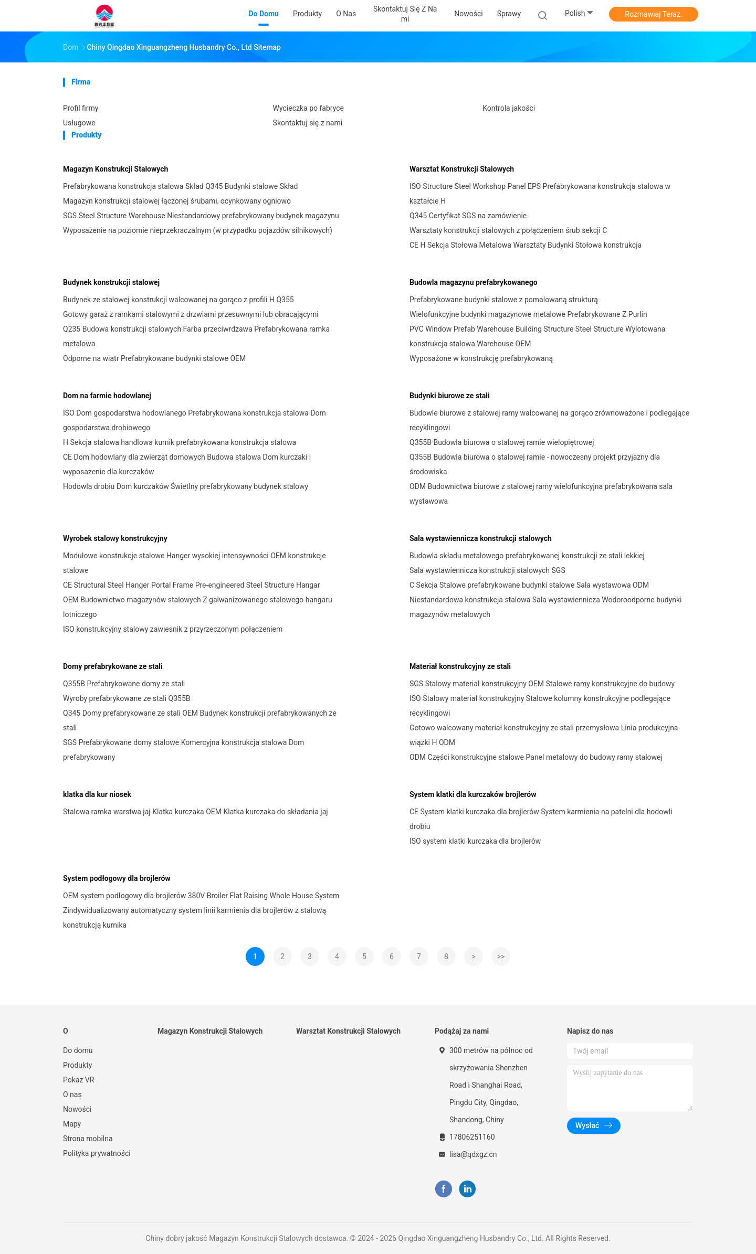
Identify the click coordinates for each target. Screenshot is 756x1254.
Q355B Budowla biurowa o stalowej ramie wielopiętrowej (502, 442)
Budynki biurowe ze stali (450, 395)
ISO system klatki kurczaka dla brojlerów (475, 841)
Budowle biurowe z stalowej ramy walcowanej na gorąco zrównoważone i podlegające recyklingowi (549, 420)
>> (501, 956)
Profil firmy (80, 108)
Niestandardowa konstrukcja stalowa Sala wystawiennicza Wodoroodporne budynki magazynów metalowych (545, 607)
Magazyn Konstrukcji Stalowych (115, 169)
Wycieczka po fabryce (308, 108)
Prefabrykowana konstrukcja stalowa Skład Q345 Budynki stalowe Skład (180, 186)
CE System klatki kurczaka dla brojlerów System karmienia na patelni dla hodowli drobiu (541, 819)
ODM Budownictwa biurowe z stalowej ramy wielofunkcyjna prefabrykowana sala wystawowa (541, 493)
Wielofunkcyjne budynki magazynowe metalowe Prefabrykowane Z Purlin (528, 314)
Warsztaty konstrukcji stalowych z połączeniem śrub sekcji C (508, 230)
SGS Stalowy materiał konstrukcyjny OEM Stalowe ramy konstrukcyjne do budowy (542, 683)
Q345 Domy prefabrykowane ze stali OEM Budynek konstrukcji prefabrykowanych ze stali (200, 720)
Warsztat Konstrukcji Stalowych (462, 169)
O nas (72, 1094)
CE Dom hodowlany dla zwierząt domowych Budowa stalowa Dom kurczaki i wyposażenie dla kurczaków (187, 464)
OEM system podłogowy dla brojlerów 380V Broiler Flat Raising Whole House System (201, 895)
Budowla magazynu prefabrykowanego (474, 282)
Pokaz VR (78, 1080)
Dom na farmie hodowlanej (107, 395)
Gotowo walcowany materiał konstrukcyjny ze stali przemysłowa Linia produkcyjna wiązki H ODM (544, 735)
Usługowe (79, 123)
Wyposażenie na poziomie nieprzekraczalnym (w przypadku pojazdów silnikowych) (197, 230)
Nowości (77, 1109)
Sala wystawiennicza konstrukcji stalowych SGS (487, 570)
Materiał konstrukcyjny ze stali (460, 666)
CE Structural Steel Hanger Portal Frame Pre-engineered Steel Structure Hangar (191, 585)
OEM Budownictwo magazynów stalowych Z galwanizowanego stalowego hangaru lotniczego (197, 607)
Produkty (77, 1065)
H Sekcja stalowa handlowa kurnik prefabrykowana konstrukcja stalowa (179, 442)
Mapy (72, 1124)
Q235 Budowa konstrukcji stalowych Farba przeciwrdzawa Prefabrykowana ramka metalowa (196, 336)
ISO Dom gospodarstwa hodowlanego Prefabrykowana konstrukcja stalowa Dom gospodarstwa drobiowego (194, 420)
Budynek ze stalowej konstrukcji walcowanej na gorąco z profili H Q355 (178, 299)
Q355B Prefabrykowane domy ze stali (124, 683)
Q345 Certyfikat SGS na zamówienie (468, 215)
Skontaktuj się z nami (308, 123)
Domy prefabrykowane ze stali (113, 666)
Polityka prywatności (97, 1153)
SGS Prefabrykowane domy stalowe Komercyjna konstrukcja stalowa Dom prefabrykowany (183, 749)
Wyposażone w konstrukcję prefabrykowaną (481, 358)
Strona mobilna (88, 1138)
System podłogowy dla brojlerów (117, 878)
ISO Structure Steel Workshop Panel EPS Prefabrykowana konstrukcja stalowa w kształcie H (540, 193)
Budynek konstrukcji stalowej (111, 282)
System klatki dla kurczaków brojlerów (473, 794)
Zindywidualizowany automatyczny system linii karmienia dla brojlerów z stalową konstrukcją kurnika (194, 917)
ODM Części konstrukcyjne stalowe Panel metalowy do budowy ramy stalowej (536, 757)
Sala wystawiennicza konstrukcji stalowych (481, 538)
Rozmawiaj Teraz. (653, 14)
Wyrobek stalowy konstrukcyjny (115, 538)
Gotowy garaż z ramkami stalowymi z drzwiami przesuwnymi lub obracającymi (191, 314)
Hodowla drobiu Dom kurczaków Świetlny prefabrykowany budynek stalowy (185, 486)
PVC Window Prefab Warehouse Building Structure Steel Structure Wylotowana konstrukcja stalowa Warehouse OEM (537, 336)
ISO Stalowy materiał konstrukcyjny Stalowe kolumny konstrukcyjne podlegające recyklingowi (540, 705)
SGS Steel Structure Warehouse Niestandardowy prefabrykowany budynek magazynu (201, 215)
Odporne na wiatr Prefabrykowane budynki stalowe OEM (154, 358)
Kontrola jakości (508, 108)
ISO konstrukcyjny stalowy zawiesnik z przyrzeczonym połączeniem (172, 629)
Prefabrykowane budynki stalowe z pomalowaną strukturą (504, 299)
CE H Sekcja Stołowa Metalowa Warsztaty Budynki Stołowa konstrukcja (526, 245)
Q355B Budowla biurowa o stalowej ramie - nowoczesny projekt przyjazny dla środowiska (535, 464)
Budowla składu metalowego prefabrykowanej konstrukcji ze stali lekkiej (527, 555)
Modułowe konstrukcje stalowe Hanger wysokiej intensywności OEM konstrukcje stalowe (194, 563)
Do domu (78, 1050)
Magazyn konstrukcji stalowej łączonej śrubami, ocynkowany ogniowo (177, 201)
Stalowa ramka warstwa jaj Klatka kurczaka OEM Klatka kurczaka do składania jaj (195, 811)
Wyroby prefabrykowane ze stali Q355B (127, 698)
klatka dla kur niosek (97, 794)
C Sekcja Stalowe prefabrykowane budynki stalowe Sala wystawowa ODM (529, 585)
